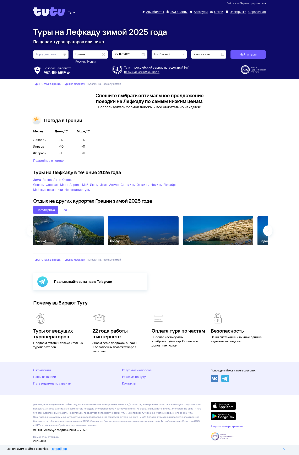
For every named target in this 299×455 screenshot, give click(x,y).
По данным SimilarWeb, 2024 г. (141, 71)
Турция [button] (91, 61)
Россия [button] (80, 61)
